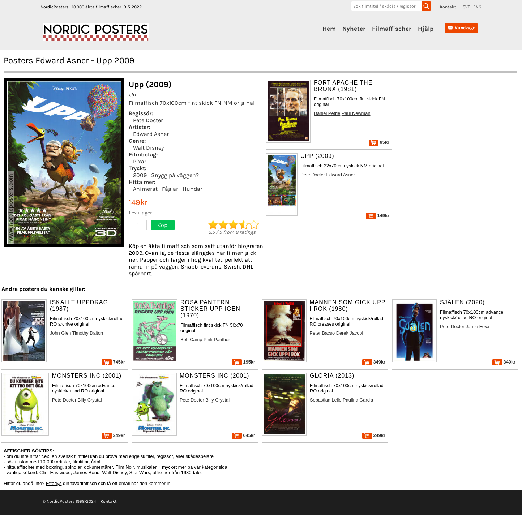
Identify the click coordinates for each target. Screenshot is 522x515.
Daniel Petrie (327, 113)
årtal (95, 461)
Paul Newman (356, 113)
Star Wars (139, 472)
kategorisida (214, 467)
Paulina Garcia (358, 400)
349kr (373, 362)
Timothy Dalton (87, 333)
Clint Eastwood (55, 472)
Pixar (139, 161)
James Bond (86, 472)
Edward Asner (151, 133)
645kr (243, 435)
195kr (243, 362)
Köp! (163, 225)
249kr (113, 435)
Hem (329, 28)
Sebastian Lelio (326, 400)
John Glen (60, 333)
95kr (379, 142)
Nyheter (353, 28)
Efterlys (53, 483)
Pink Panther (217, 339)
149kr (377, 215)
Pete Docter (148, 120)
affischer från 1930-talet (177, 472)
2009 (140, 175)
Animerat (145, 188)
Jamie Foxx (477, 326)
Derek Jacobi (349, 333)
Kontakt (448, 6)
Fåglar (170, 188)
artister (63, 461)
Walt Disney (148, 147)
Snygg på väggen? (175, 175)
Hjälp (425, 28)
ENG (477, 6)
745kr (113, 362)
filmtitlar (81, 461)
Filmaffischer (391, 28)
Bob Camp (191, 339)
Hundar (192, 188)
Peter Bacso (322, 333)
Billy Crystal (90, 400)
